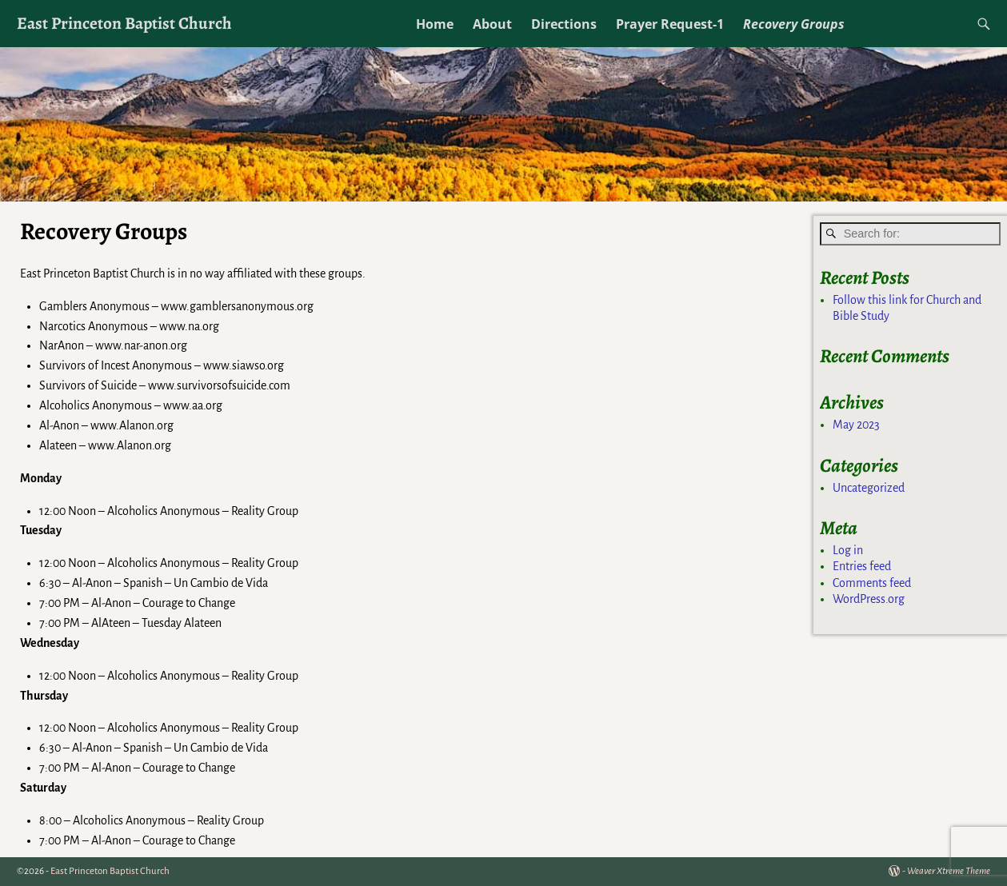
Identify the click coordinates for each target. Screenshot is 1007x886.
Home (435, 24)
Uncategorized (869, 487)
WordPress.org (869, 599)
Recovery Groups (794, 24)
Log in (848, 550)
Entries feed (862, 566)
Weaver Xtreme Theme (948, 871)
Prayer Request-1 (670, 24)
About (492, 24)
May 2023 (856, 424)
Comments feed (872, 583)
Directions (564, 24)
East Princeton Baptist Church (124, 22)
